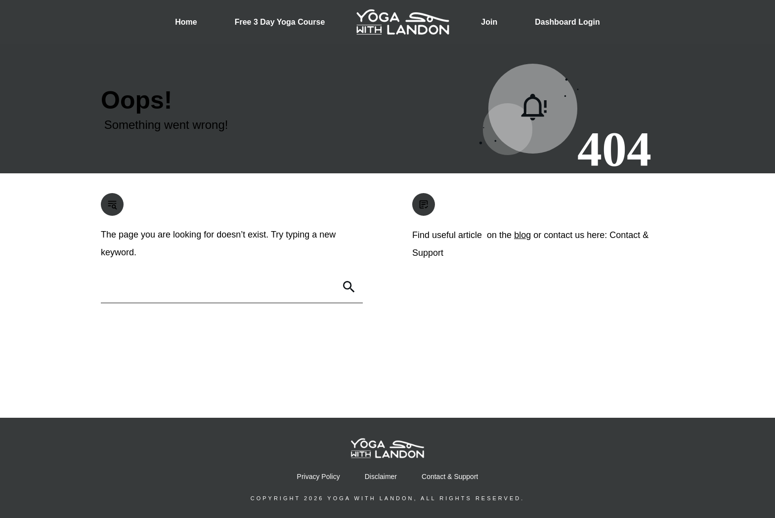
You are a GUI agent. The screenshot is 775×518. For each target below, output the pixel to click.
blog (522, 235)
